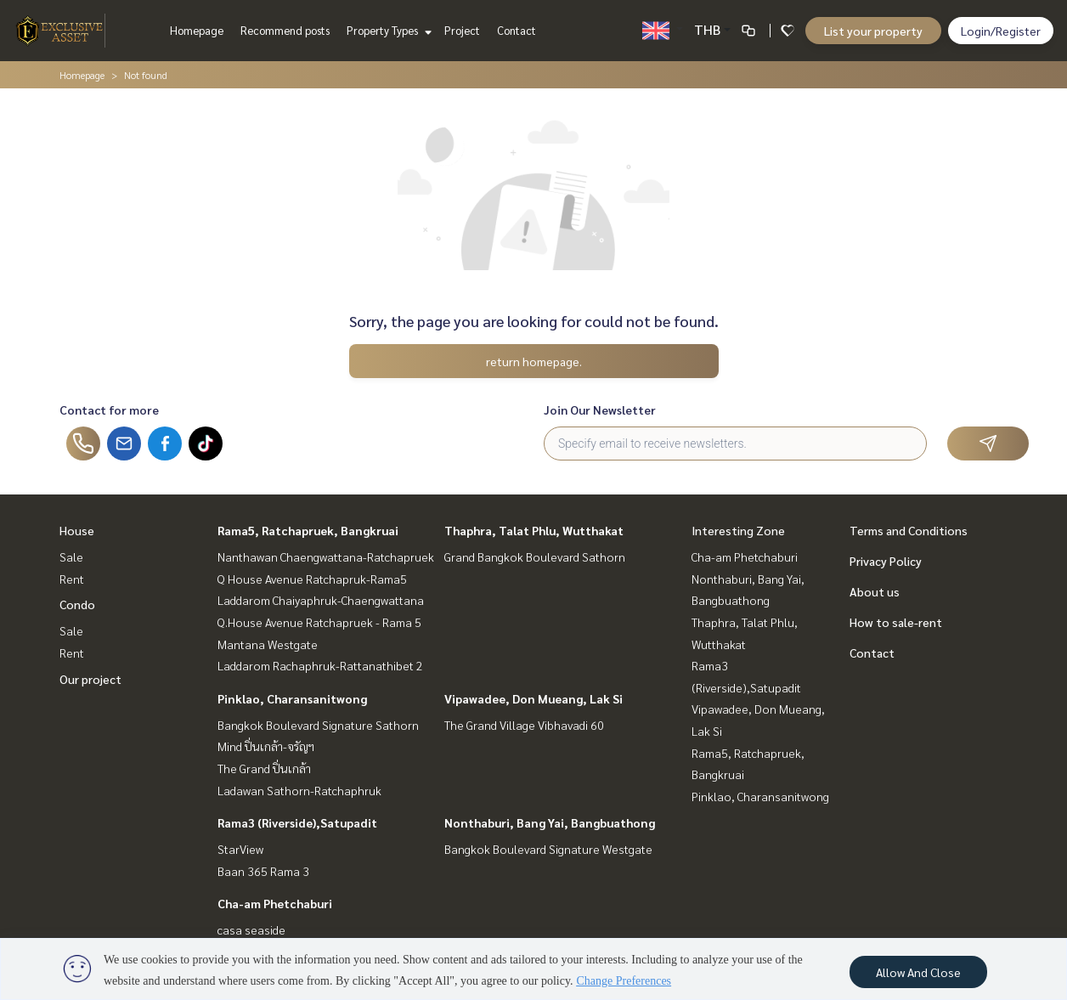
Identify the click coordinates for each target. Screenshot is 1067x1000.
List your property (873, 30)
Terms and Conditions (909, 530)
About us (875, 591)
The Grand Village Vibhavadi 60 (524, 724)
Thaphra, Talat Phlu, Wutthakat (534, 530)
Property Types (387, 30)
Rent (71, 578)
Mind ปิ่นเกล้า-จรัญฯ (265, 746)
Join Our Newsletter (600, 409)
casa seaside (251, 929)
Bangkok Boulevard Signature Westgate (548, 848)
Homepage (196, 30)
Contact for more (109, 409)
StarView (240, 848)
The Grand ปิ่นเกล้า (264, 768)
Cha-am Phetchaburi (274, 903)
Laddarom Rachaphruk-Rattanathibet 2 (320, 665)
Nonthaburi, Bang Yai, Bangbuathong (549, 822)
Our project (90, 678)
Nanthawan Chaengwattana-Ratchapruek (325, 556)
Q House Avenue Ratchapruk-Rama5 (312, 578)
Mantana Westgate (267, 644)
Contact (516, 30)
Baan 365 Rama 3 (263, 871)
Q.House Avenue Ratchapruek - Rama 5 (319, 622)
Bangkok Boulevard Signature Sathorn (318, 724)
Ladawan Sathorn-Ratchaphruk (299, 790)
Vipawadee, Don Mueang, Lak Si (533, 698)
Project (462, 30)
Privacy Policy (886, 560)
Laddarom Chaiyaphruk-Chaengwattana (320, 599)
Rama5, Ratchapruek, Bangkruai (307, 530)
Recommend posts (285, 30)
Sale (71, 556)
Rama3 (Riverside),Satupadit (297, 822)
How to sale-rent (896, 622)
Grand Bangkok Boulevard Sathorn (534, 556)
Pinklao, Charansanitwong (292, 698)
